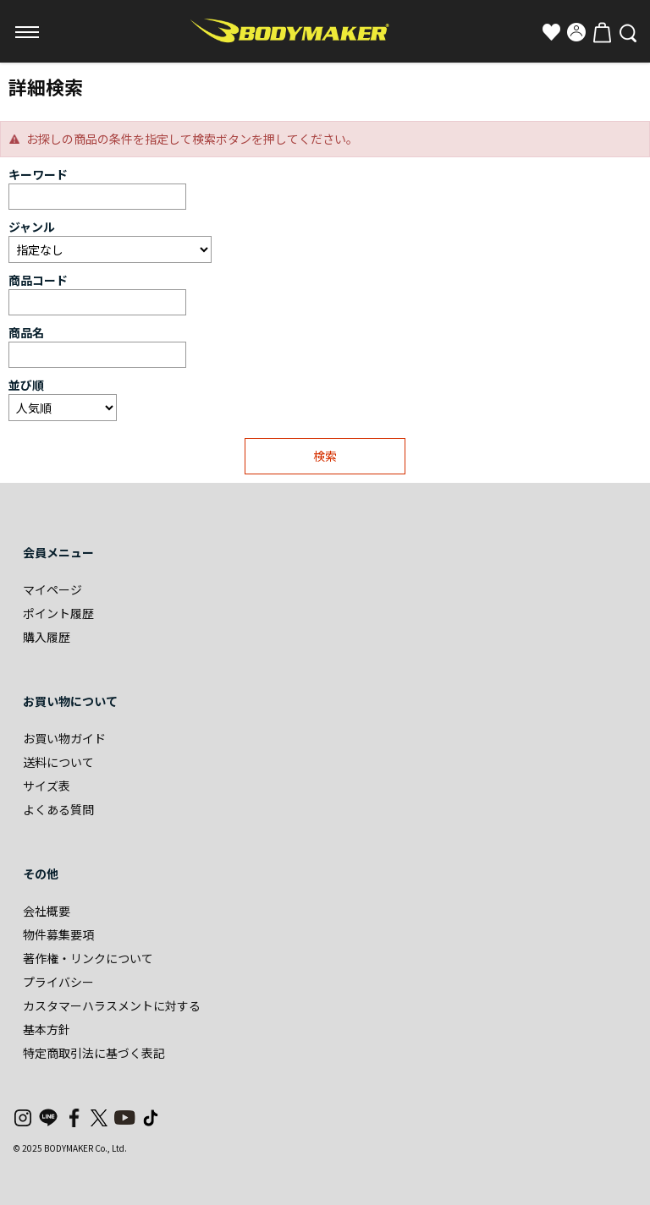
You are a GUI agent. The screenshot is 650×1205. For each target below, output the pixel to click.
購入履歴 (46, 636)
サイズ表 (46, 785)
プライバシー (58, 981)
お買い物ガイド (64, 738)
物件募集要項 (58, 934)
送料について (58, 761)
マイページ (52, 589)
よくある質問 (58, 809)
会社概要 (46, 910)
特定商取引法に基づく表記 (94, 1052)
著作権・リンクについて (88, 958)
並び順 (26, 384)
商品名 (26, 332)
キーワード (38, 174)
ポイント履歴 (58, 613)
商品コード (38, 279)
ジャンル (31, 226)
